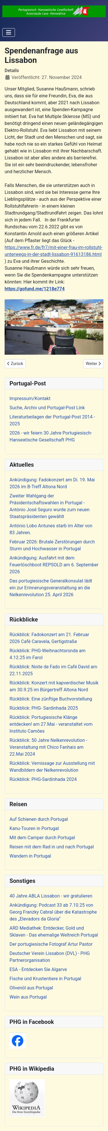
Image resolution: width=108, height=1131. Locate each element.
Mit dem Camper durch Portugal (42, 837)
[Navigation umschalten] (8, 32)
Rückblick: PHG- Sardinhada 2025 (44, 708)
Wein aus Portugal (28, 997)
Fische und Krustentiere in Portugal (45, 978)
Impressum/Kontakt (30, 398)
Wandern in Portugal (30, 856)
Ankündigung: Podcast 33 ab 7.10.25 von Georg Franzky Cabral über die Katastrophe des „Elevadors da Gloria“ (53, 912)
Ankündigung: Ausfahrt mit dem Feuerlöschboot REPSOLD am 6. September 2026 (54, 564)
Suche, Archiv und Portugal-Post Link (47, 407)
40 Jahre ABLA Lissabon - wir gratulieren (51, 896)
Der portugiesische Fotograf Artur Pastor (51, 944)
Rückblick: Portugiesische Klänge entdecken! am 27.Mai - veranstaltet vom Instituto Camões (51, 724)
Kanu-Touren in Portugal (34, 828)
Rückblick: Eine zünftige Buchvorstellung (51, 699)
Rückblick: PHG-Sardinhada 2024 (43, 779)
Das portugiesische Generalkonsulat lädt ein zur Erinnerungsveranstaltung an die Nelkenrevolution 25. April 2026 (51, 587)
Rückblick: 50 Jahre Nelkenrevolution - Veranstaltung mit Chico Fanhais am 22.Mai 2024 (48, 747)
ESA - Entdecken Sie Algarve (38, 969)
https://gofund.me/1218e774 (35, 289)
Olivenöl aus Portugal (31, 988)
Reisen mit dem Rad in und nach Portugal (52, 847)
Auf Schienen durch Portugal (39, 819)
